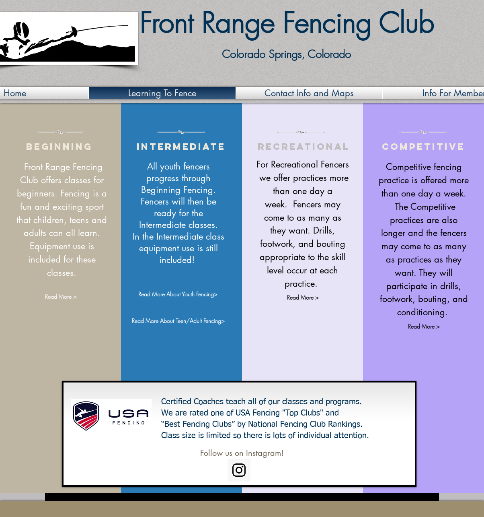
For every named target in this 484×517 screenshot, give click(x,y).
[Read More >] (61, 297)
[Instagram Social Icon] (239, 470)
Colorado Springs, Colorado (286, 54)
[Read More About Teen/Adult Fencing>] (178, 321)
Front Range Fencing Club (286, 23)
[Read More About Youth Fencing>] (178, 294)
